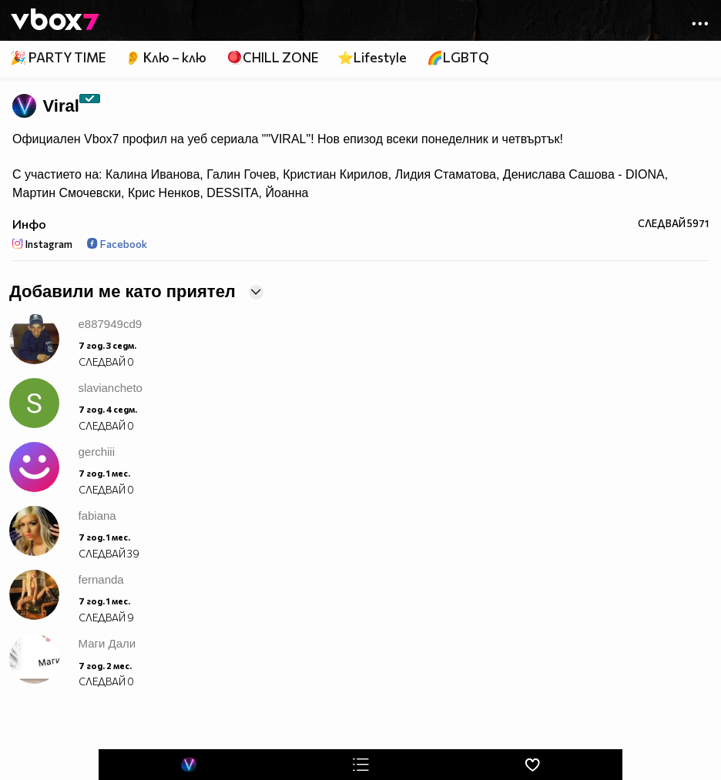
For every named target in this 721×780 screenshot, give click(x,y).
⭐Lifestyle (372, 57)
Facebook (117, 243)
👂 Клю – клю (165, 57)
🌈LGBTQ (458, 57)
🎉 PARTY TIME (58, 57)
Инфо (29, 223)
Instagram (42, 243)
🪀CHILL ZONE (272, 57)
